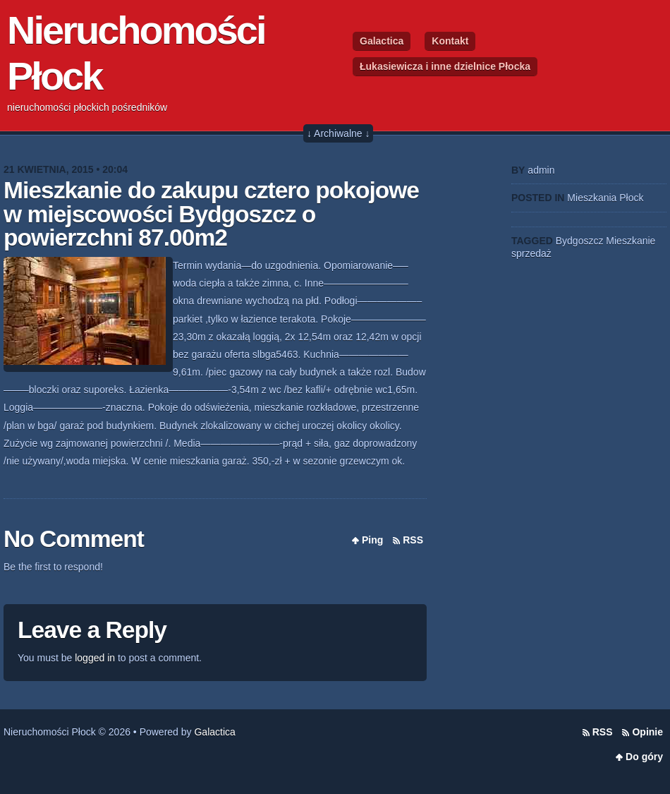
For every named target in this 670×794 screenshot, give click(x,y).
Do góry (644, 756)
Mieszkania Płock (605, 197)
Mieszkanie (630, 240)
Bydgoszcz (580, 240)
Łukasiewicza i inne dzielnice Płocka (445, 66)
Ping (372, 540)
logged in (95, 657)
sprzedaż (531, 253)
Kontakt (450, 41)
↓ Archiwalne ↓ (338, 133)
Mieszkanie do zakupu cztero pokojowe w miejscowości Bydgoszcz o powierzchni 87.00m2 (211, 214)
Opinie (647, 732)
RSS (413, 540)
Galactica (381, 41)
